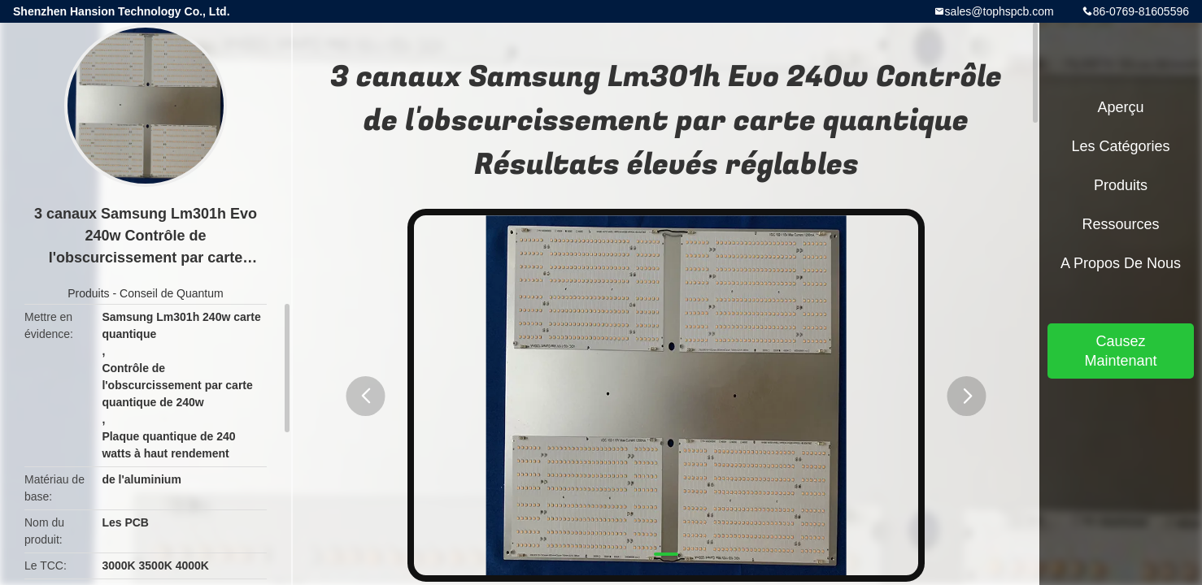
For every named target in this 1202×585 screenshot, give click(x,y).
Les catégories (1120, 146)
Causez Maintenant (1120, 351)
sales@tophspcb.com (999, 11)
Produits (88, 293)
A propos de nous (1120, 263)
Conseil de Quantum (172, 293)
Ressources (1120, 224)
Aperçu (1120, 107)
